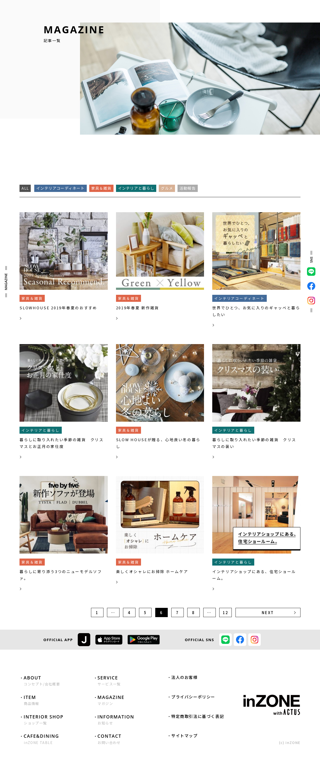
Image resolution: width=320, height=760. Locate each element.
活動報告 (188, 188)
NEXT (268, 612)
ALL (25, 188)
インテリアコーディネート (60, 188)
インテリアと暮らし (136, 188)
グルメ (167, 188)
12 (225, 612)
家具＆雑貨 (101, 188)
